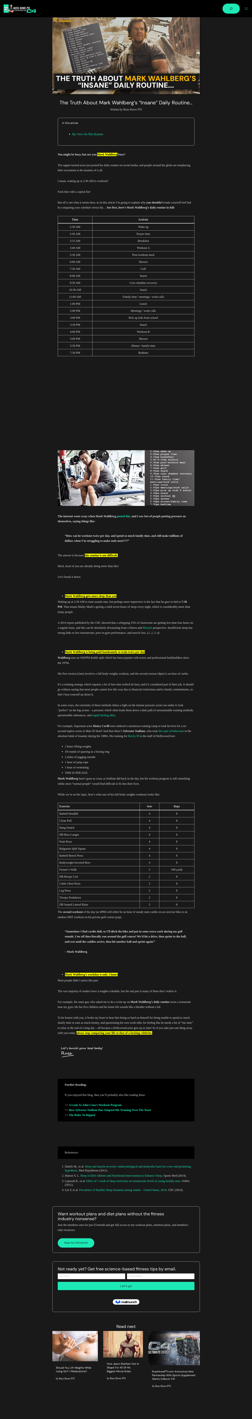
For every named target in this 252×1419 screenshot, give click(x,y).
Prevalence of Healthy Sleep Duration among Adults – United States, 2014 (123, 1190)
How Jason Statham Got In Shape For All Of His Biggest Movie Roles (123, 1366)
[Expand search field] (231, 9)
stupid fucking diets (103, 715)
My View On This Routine (87, 134)
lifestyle (147, 627)
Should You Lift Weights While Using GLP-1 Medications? (72, 1371)
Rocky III (133, 736)
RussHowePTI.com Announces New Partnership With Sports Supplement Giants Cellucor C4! (173, 1375)
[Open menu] (246, 8)
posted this (123, 516)
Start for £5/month (76, 1243)
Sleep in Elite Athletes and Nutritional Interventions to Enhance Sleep (121, 1175)
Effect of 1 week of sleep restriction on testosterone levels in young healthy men (133, 1181)
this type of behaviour (171, 731)
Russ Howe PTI (67, 1382)
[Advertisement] (126, 403)
